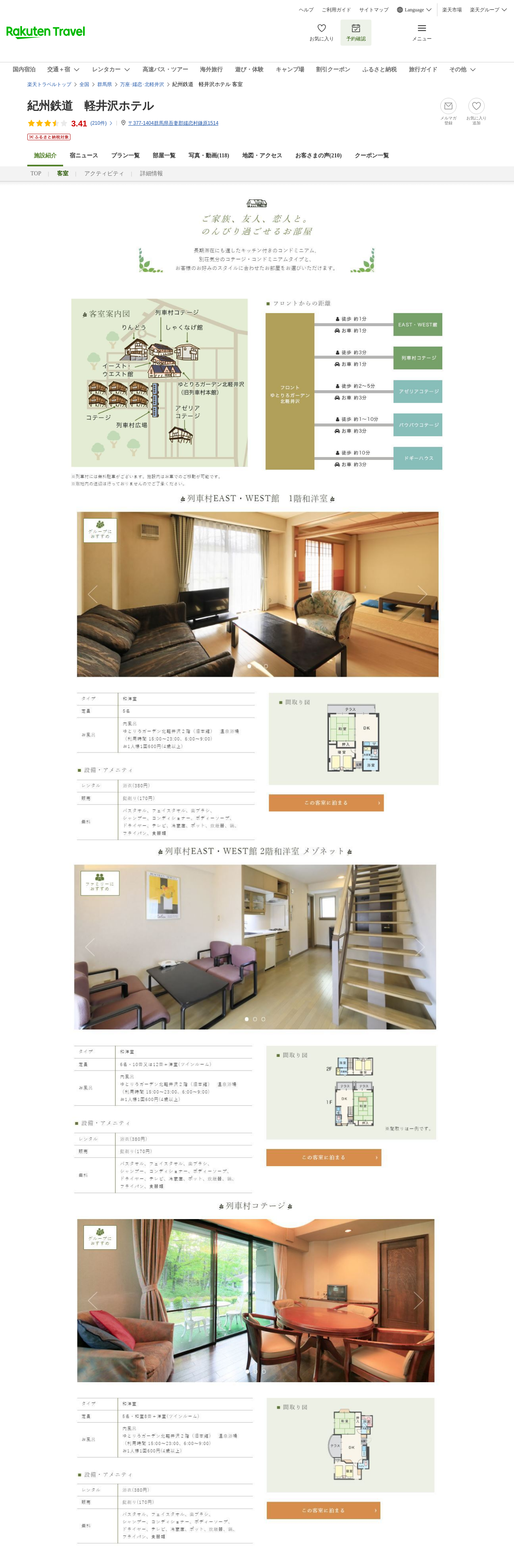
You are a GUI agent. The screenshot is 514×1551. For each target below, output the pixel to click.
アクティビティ (104, 173)
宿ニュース (84, 155)
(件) (101, 123)
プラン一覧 (125, 155)
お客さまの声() (318, 155)
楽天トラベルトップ (49, 84)
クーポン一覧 (372, 155)
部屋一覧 (164, 155)
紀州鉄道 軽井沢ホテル (90, 105)
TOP (36, 173)
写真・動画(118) (209, 155)
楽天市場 (452, 10)
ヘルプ (306, 10)
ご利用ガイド (336, 10)
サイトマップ (374, 10)
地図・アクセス (262, 155)
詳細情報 (151, 173)
